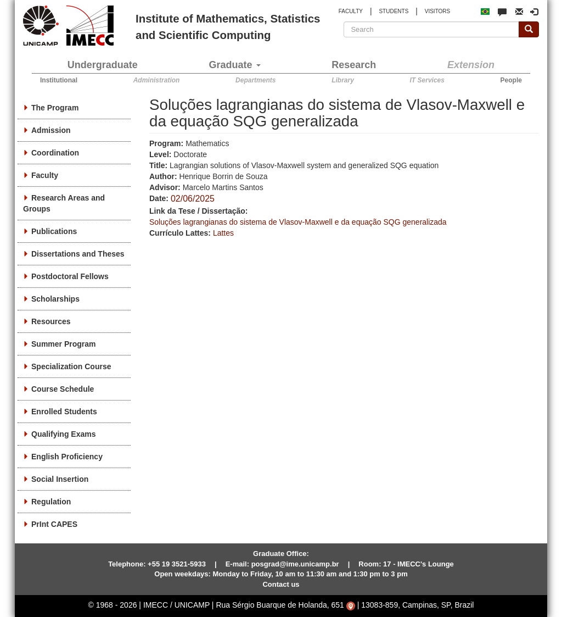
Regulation (51, 501)
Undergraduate (103, 64)
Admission (51, 130)
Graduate (235, 64)
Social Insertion (59, 479)
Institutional (58, 80)
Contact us (280, 584)
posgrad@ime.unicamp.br (295, 564)
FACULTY (351, 11)
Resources (51, 321)
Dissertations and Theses (78, 253)
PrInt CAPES (54, 524)
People (511, 80)
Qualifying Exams (63, 434)
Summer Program (63, 344)
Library (342, 80)
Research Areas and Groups (64, 203)
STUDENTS (393, 11)
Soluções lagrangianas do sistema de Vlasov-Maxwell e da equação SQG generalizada (298, 222)
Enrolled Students (64, 411)
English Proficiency (67, 456)
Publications (54, 231)
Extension (470, 64)
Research (353, 64)
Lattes (223, 233)
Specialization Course (71, 366)
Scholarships (55, 298)
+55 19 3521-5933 (177, 564)
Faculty (44, 175)
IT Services (427, 80)
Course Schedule (62, 389)
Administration (156, 80)
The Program (54, 107)
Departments (255, 80)
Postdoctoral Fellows (70, 276)
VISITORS (438, 11)
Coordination (55, 152)
